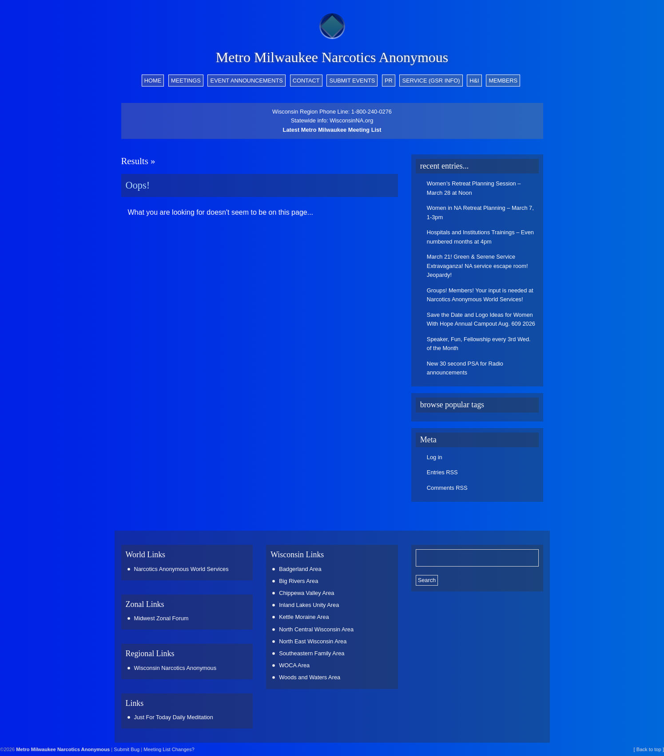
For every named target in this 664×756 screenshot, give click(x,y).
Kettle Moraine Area (304, 617)
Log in (434, 457)
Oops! (138, 185)
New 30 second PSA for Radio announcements (465, 368)
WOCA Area (294, 665)
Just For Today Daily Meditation (173, 717)
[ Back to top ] (649, 749)
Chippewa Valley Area (306, 593)
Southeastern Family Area (311, 653)
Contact (306, 80)
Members (503, 80)
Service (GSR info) (431, 80)
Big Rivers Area (298, 581)
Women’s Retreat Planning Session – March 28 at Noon (474, 188)
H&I (474, 80)
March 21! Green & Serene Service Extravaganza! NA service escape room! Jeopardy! (477, 265)
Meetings (186, 80)
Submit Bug (126, 749)
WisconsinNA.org (351, 120)
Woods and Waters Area (309, 677)
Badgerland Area (300, 569)
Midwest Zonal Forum (161, 618)
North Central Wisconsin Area (316, 629)
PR (389, 80)
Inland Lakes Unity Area (309, 605)
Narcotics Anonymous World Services (181, 569)
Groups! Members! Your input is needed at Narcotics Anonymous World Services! (480, 295)
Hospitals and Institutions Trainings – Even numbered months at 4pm (480, 236)
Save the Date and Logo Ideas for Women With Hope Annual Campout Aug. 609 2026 (481, 319)
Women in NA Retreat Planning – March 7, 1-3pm (480, 212)
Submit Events (352, 80)
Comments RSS (447, 487)
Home (152, 80)
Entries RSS (442, 472)
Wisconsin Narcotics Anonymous (175, 668)
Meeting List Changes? (168, 749)
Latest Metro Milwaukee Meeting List (332, 129)
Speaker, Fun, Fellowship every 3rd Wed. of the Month (479, 343)
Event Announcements (247, 80)
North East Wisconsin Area (312, 641)
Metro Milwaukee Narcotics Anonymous (332, 57)
